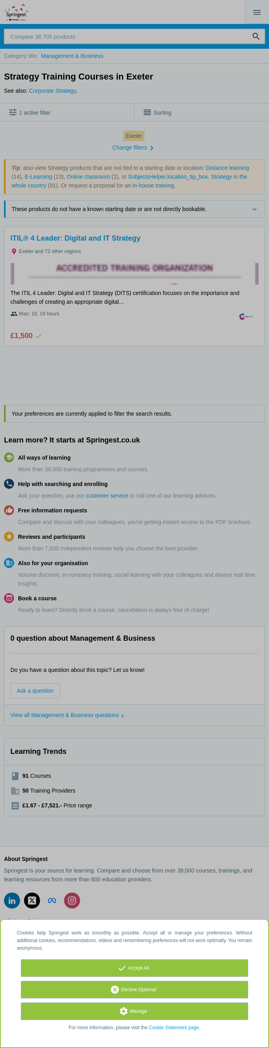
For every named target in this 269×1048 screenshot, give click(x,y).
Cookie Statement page (174, 1027)
